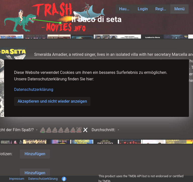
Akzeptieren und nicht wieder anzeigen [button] (52, 101)
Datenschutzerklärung (33, 89)
